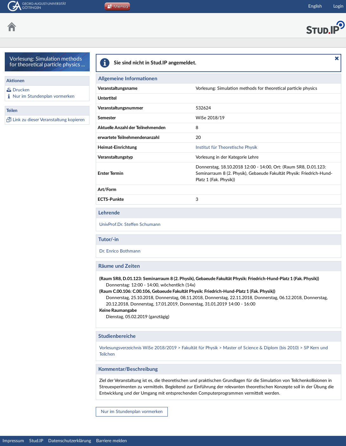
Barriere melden (111, 441)
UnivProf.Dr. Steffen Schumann (129, 224)
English (315, 6)
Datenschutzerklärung (69, 441)
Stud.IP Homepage (325, 25)
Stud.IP (36, 441)
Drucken (21, 90)
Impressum (13, 441)
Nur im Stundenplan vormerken (44, 96)
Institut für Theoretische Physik (226, 147)
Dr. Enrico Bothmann (119, 251)
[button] (336, 58)
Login (338, 6)
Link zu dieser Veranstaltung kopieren (49, 120)
